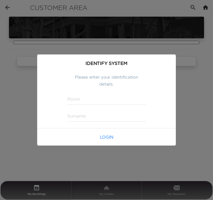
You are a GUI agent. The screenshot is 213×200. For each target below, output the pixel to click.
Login (106, 137)
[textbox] (106, 99)
